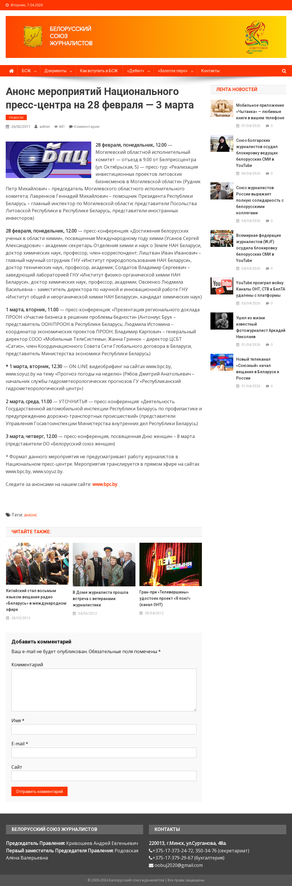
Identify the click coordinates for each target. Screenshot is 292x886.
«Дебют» (135, 70)
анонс (30, 515)
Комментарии (87, 126)
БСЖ (26, 70)
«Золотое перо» (173, 70)
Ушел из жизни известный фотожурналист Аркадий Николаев (260, 327)
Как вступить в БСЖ (99, 70)
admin (45, 126)
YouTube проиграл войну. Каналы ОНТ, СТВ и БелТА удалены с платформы (260, 289)
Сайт (16, 767)
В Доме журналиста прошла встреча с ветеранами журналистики (100, 598)
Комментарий (27, 664)
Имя (18, 720)
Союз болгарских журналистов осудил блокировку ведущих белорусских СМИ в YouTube (257, 153)
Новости (16, 117)
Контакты (210, 70)
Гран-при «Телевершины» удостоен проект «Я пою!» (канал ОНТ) (164, 598)
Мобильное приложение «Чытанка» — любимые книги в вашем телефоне (260, 111)
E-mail (19, 743)
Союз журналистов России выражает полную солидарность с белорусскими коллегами (260, 200)
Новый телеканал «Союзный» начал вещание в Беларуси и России (257, 368)
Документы (55, 70)
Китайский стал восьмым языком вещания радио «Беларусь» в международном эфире (36, 600)
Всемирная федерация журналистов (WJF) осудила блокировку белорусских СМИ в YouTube (258, 248)
